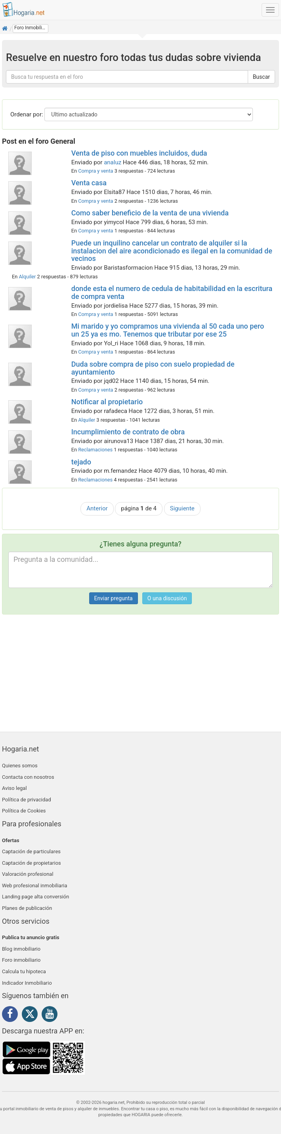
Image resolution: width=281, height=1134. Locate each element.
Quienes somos (20, 766)
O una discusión (167, 598)
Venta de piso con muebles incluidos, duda (139, 153)
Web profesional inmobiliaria (34, 886)
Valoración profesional (28, 874)
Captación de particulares (31, 851)
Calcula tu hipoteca (24, 971)
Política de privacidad (26, 800)
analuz (112, 162)
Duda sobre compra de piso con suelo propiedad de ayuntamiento (153, 368)
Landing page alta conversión (35, 897)
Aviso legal (14, 788)
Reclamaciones (95, 450)
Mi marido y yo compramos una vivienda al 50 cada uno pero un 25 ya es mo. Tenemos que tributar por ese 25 (167, 330)
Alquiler (27, 277)
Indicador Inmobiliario (27, 983)
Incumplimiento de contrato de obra (128, 432)
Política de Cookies (24, 811)
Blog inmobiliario (21, 949)
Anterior (96, 508)
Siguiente (182, 508)
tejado (81, 462)
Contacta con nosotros (28, 777)
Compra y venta (95, 171)
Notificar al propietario (107, 402)
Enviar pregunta (113, 598)
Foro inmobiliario (21, 960)
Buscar (261, 77)
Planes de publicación (27, 908)
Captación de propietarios (31, 863)
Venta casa (89, 183)
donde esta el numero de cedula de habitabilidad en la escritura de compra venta (171, 292)
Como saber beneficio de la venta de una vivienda (150, 213)
